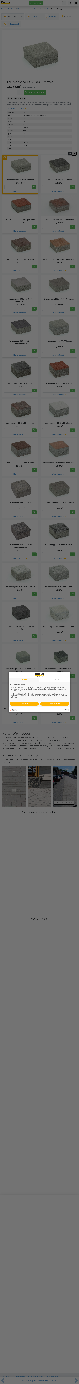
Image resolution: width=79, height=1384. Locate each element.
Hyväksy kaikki (55, 704)
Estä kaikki (24, 704)
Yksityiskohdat (55, 680)
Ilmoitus (24, 679)
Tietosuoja (66, 710)
